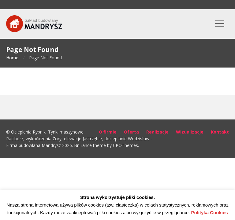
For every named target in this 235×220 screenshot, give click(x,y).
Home (12, 58)
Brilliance (83, 145)
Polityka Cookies (209, 212)
